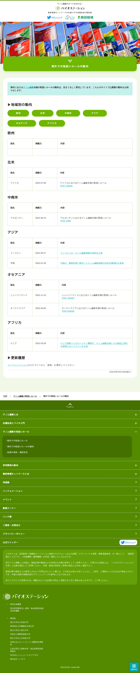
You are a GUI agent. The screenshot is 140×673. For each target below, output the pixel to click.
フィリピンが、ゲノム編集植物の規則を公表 (82, 253)
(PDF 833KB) (68, 311)
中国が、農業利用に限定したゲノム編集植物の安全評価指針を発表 (92, 263)
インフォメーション (18, 365)
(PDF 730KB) (66, 186)
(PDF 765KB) (68, 298)
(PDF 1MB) (66, 221)
